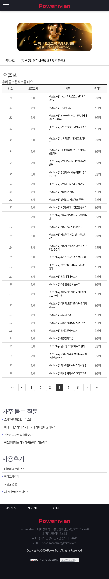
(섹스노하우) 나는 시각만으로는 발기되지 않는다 (67, 98)
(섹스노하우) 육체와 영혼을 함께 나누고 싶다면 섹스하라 (68, 355)
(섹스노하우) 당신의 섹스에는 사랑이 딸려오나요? (67, 174)
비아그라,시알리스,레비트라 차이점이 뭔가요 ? (31, 427)
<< (12, 387)
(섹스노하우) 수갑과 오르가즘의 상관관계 (67, 257)
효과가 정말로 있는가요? (18, 419)
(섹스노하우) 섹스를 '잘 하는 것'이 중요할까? (67, 236)
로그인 (105, 6)
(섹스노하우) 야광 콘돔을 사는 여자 (64, 284)
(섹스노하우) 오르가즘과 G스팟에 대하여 (67, 323)
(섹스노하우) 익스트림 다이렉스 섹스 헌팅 (67, 365)
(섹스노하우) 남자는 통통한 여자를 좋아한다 (67, 128)
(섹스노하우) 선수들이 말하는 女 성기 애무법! (68, 217)
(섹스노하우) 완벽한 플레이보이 (63, 331)
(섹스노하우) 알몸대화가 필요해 (63, 276)
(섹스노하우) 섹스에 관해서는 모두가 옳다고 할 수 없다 (67, 247)
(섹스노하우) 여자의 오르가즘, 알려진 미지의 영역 (68, 305)
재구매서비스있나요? (17, 492)
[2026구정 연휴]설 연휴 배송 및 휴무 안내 (43, 60)
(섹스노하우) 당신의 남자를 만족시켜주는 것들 (67, 162)
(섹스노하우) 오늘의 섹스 (60, 315)
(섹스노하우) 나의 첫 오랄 (60, 108)
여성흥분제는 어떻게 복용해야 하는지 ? (27, 443)
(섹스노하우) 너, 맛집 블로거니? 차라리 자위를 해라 (67, 151)
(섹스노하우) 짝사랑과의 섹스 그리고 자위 (67, 373)
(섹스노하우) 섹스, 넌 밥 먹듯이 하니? (65, 227)
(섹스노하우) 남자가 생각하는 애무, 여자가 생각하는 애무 (68, 117)
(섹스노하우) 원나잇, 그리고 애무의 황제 (67, 346)
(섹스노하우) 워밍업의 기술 (61, 338)
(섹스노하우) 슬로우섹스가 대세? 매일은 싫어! (67, 266)
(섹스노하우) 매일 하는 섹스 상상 (63, 192)
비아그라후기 (12, 476)
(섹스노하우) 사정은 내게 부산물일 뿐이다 (67, 207)
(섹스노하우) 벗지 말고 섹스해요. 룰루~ (66, 199)
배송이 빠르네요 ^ (14, 469)
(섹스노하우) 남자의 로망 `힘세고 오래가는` (67, 140)
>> (96, 387)
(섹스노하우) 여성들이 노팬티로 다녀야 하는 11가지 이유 (67, 294)
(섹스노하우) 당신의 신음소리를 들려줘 (66, 184)
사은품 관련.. (11, 484)
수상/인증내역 (68, 560)
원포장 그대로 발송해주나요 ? (21, 435)
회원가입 (97, 6)
